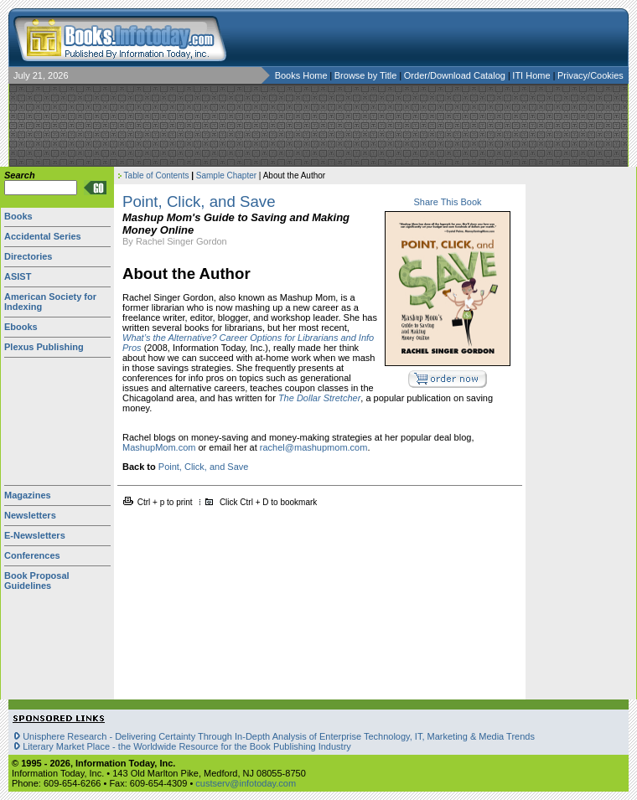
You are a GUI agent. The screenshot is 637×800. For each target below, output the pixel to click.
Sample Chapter (226, 175)
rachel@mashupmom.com (314, 447)
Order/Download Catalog (456, 75)
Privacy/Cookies (590, 75)
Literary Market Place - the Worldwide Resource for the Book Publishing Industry (187, 746)
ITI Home (532, 75)
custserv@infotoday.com (245, 783)
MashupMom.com (158, 447)
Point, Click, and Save (203, 467)
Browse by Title (367, 75)
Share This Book (447, 202)
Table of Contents (156, 175)
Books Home (301, 75)
